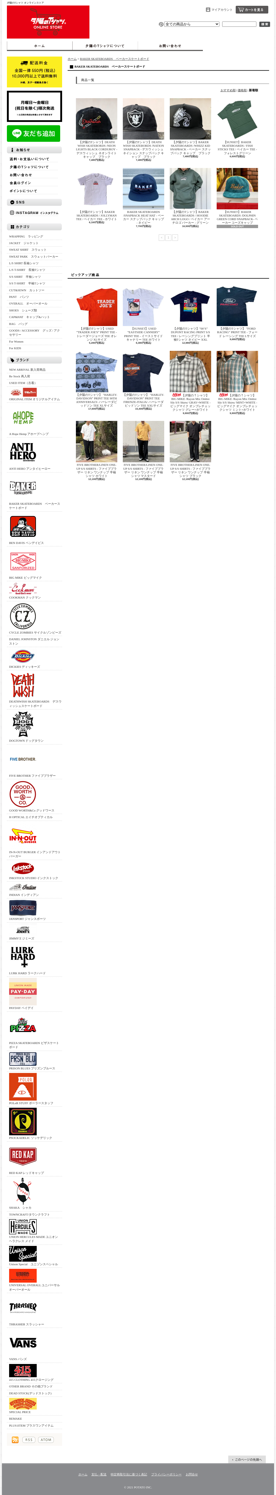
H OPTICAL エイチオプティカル (31, 817)
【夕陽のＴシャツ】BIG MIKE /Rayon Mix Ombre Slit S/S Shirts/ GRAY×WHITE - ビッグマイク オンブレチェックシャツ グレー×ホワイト (190, 381)
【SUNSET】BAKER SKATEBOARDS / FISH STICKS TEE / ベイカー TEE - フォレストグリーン (237, 126)
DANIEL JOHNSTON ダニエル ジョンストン (34, 641)
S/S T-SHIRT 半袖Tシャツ (27, 283)
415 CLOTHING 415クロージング (31, 1372)
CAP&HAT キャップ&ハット (29, 317)
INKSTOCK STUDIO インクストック (33, 870)
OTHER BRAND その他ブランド (31, 1386)
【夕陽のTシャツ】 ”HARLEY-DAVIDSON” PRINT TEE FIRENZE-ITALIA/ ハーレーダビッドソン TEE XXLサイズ (143, 379)
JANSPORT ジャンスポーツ (27, 909)
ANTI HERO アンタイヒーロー (30, 454)
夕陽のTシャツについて (105, 45)
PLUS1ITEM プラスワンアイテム (31, 1425)
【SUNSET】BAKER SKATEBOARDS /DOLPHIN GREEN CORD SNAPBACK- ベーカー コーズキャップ (237, 196)
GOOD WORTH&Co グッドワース (31, 796)
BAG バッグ (18, 323)
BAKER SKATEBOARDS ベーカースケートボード (34, 491)
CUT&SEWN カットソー (26, 290)
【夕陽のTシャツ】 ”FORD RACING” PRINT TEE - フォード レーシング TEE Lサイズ (237, 311)
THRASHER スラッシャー (26, 1310)
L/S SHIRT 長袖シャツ (24, 263)
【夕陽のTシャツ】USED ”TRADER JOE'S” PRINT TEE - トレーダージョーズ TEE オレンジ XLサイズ (96, 313)
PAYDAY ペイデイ (23, 994)
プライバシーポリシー (166, 1474)
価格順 (242, 90)
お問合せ (170, 45)
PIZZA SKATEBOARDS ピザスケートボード (34, 1031)
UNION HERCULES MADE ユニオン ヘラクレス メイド (33, 1231)
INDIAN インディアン (24, 889)
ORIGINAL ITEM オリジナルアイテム (34, 394)
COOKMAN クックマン (25, 590)
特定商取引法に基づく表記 (129, 1474)
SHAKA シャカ (23, 1193)
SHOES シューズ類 (23, 310)
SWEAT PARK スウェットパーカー (33, 256)
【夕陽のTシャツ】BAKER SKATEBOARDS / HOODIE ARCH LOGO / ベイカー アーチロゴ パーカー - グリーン (190, 196)
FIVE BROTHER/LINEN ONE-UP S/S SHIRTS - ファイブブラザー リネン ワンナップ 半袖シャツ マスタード (143, 449)
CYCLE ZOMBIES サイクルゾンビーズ (35, 618)
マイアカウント (222, 9)
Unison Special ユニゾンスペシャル (33, 1256)
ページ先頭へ (247, 1459)
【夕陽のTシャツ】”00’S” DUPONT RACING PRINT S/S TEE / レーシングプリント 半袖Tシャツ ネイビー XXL (190, 313)
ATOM (46, 1440)
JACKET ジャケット (25, 243)
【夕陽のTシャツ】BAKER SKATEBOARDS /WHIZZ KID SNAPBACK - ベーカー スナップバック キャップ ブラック (190, 126)
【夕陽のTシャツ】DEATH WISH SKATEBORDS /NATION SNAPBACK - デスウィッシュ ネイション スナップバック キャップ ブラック (143, 128)
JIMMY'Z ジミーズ (23, 932)
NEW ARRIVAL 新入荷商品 (27, 369)
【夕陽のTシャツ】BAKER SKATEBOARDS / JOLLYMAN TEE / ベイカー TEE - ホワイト (96, 194)
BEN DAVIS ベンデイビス (26, 528)
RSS (28, 1440)
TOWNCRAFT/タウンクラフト (29, 1214)
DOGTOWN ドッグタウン (26, 726)
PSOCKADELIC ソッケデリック (30, 1123)
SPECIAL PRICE (23, 1406)
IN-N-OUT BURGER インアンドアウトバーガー (35, 840)
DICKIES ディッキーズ (24, 658)
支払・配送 (99, 1474)
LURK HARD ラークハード (27, 959)
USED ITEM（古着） (23, 383)
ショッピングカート (252, 10)
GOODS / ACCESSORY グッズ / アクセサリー (34, 332)
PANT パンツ (19, 296)
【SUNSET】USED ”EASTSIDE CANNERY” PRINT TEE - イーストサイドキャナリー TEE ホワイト (143, 313)
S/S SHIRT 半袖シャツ (25, 276)
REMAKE (15, 1418)
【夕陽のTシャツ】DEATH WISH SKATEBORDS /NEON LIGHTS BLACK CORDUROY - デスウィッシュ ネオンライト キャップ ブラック (96, 128)
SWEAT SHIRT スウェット (28, 249)
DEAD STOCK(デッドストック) (30, 1393)
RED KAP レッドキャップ (26, 1158)
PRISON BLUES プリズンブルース (32, 1061)
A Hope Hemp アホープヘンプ (29, 420)
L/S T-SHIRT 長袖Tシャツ (27, 269)
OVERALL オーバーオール (28, 303)
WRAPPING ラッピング (26, 236)
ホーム (39, 45)
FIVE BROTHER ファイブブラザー (32, 761)
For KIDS (15, 348)
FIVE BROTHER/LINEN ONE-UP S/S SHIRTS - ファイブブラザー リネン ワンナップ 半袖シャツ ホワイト (96, 449)
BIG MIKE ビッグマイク (25, 563)
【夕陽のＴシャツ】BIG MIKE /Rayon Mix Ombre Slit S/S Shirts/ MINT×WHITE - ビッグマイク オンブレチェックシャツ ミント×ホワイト (237, 381)
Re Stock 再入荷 (19, 376)
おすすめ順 (228, 90)
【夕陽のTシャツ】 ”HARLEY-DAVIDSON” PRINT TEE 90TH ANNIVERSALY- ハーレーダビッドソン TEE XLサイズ (96, 379)
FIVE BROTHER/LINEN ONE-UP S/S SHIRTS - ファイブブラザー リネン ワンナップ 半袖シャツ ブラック (190, 449)
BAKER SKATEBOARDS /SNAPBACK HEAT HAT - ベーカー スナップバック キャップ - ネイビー (143, 196)
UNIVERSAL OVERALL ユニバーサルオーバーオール (34, 1280)
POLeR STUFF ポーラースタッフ (31, 1089)
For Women (16, 341)
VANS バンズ (23, 1345)
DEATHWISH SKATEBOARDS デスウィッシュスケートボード (35, 689)
